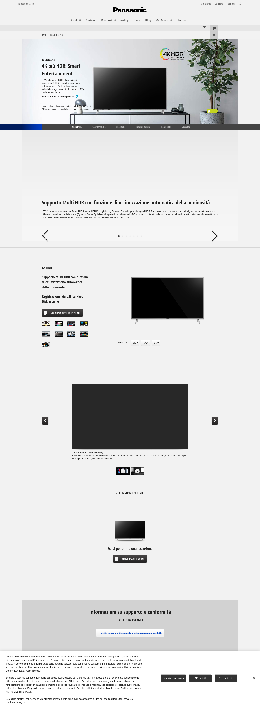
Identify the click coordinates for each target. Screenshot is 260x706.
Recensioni (166, 126)
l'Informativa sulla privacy (19, 691)
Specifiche (120, 126)
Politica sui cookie (130, 688)
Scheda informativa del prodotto (60, 96)
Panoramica (76, 126)
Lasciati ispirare (143, 126)
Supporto (186, 126)
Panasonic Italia (26, 3)
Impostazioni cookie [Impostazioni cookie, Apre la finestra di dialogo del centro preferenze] (173, 678)
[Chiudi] (254, 678)
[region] (130, 678)
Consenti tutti (226, 678)
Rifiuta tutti (200, 678)
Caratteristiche (99, 126)
